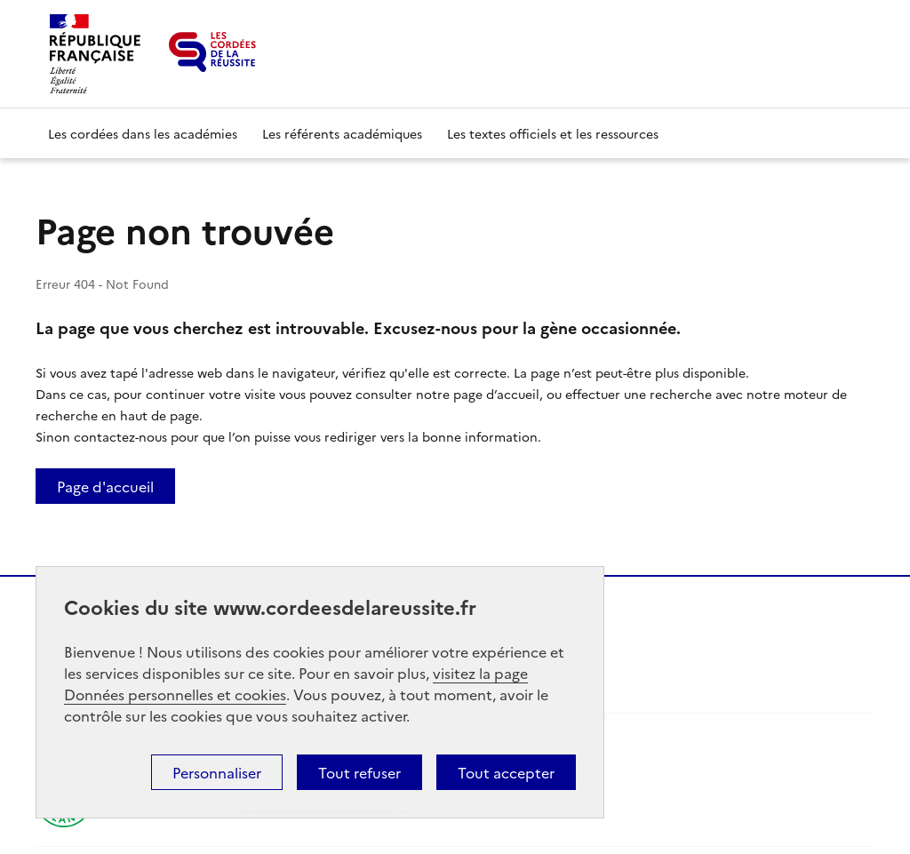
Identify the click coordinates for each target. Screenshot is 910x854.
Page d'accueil (105, 486)
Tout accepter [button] (506, 772)
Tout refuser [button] (359, 772)
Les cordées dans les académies (142, 133)
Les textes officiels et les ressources (553, 133)
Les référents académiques (342, 133)
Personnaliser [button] (216, 772)
